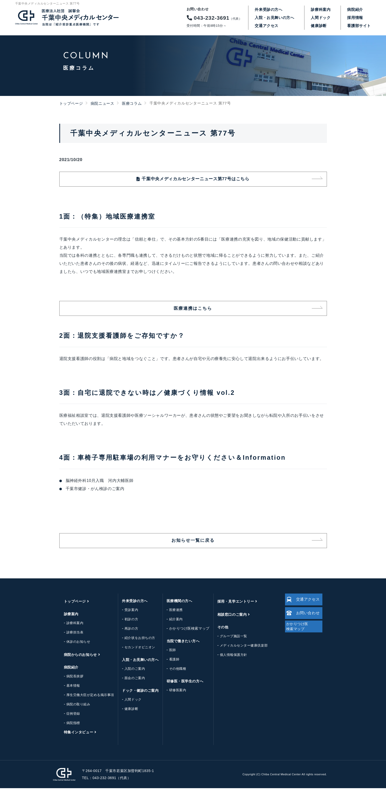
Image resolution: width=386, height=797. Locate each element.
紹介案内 (171, 628)
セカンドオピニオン (135, 656)
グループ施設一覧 (229, 645)
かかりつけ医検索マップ (185, 637)
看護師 (170, 668)
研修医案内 (173, 699)
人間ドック (320, 17)
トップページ (71, 103)
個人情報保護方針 (229, 663)
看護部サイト (359, 25)
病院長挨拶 (70, 685)
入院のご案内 (130, 677)
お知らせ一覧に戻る (193, 547)
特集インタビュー (74, 741)
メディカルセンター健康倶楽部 (239, 654)
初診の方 (127, 628)
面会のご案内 (130, 687)
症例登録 (69, 722)
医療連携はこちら (193, 312)
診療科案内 (320, 9)
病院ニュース (102, 103)
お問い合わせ (301, 625)
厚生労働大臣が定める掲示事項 (86, 704)
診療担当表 (70, 641)
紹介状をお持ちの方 (135, 647)
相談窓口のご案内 (227, 623)
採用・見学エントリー (231, 610)
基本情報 (69, 694)
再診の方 (127, 637)
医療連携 (171, 619)
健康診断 (318, 25)
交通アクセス (266, 25)
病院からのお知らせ (76, 663)
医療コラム (132, 103)
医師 (168, 659)
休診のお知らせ (74, 650)
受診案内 (127, 619)
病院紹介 (355, 9)
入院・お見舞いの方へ (274, 17)
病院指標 (69, 732)
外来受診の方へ (268, 9)
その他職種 (173, 677)
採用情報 (355, 17)
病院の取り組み (74, 713)
